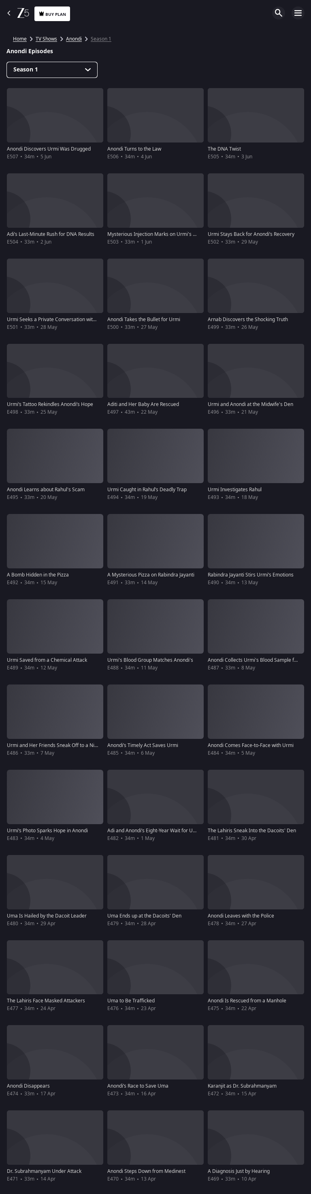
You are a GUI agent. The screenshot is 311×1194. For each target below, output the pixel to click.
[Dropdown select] (52, 70)
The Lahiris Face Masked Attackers (46, 1000)
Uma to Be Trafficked (131, 1000)
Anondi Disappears (28, 1086)
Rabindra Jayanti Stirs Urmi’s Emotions (251, 575)
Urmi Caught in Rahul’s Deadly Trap (147, 489)
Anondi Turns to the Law (134, 149)
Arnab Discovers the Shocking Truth (248, 319)
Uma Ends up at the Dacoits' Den (144, 916)
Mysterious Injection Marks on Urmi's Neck (155, 234)
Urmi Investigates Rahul (235, 489)
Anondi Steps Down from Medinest (146, 1171)
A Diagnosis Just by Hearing (239, 1171)
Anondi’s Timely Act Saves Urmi (142, 745)
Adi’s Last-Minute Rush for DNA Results (50, 234)
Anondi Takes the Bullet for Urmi (143, 319)
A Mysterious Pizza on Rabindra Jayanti (150, 575)
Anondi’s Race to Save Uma (137, 1086)
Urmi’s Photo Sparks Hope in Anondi (47, 830)
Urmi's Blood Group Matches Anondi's (150, 660)
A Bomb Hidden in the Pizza (38, 575)
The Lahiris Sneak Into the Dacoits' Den (252, 830)
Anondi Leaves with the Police (241, 916)
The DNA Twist (224, 149)
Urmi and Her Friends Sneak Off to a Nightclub (59, 745)
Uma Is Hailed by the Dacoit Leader (47, 916)
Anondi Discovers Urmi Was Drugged (49, 149)
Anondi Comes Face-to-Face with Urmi (251, 745)
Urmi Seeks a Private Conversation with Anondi (60, 319)
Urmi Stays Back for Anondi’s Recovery (251, 234)
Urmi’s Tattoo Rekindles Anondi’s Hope (50, 404)
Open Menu (298, 12)
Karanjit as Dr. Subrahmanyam (242, 1086)
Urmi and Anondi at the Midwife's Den (250, 404)
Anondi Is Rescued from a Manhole (247, 1000)
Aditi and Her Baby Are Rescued (143, 404)
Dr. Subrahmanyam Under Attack (44, 1171)
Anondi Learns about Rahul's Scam (46, 489)
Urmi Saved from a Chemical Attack (47, 660)
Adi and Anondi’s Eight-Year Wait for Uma (153, 830)
